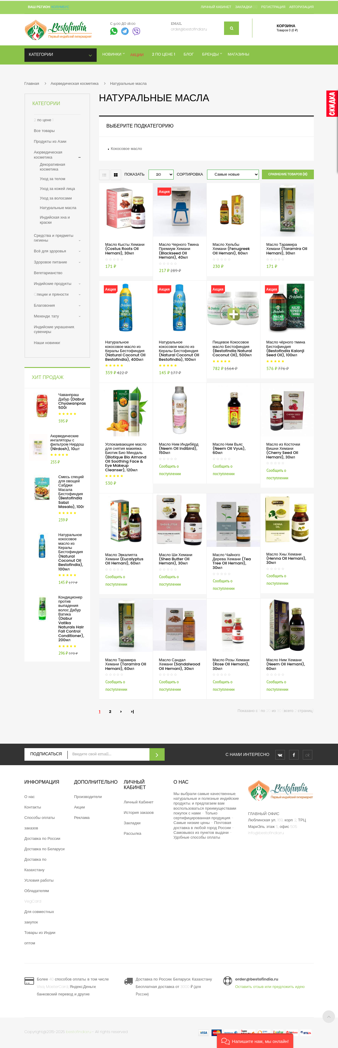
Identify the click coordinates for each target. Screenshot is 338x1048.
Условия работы (39, 880)
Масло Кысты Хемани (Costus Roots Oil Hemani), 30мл (125, 249)
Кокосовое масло (126, 148)
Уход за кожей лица (57, 188)
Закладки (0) (246, 6)
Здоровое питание (50, 262)
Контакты (32, 807)
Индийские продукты (53, 283)
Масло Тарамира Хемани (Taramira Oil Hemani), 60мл (125, 664)
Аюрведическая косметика (74, 83)
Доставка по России (42, 838)
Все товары (44, 131)
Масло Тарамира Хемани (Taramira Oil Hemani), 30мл (286, 249)
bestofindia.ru (78, 1032)
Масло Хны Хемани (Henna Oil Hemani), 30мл (286, 558)
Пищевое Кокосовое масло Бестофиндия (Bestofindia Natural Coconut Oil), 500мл (232, 348)
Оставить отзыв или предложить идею (270, 986)
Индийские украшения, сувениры (54, 329)
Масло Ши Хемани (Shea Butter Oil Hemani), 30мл (175, 559)
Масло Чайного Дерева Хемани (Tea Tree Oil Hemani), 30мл (232, 561)
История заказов (139, 812)
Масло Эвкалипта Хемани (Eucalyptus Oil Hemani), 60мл (124, 559)
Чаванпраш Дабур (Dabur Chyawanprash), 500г (74, 401)
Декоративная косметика (52, 167)
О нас (29, 797)
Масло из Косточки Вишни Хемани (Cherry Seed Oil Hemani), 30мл (283, 450)
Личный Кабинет (139, 802)
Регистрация (273, 6)
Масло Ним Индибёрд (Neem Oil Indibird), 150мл (179, 448)
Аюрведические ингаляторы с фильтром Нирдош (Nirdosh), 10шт (67, 442)
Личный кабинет (216, 6)
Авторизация (301, 6)
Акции (79, 807)
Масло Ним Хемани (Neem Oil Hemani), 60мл (285, 664)
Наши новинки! (47, 343)
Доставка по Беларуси (44, 849)
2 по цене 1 (43, 120)
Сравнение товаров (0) (287, 174)
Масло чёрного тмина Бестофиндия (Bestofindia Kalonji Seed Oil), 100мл (285, 348)
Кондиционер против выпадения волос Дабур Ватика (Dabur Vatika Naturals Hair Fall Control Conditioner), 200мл (71, 618)
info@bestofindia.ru (266, 833)
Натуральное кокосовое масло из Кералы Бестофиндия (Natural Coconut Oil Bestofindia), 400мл (125, 350)
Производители (88, 797)
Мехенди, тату (46, 316)
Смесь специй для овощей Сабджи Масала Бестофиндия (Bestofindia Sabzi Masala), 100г (71, 492)
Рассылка (132, 833)
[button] (255, 1040)
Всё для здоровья (50, 251)
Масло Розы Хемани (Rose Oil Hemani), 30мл (231, 664)
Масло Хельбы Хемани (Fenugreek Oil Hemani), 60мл (231, 249)
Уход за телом (52, 179)
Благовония (44, 305)
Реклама (81, 817)
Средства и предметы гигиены (53, 238)
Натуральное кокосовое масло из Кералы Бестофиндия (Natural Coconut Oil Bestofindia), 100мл (70, 552)
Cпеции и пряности (51, 294)
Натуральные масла (128, 83)
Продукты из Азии (50, 141)
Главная (31, 83)
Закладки (132, 823)
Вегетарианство (48, 273)
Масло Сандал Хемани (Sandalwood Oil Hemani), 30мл (179, 664)
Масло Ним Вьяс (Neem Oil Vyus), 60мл (229, 448)
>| (132, 711)
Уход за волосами (56, 198)
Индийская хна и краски (55, 219)
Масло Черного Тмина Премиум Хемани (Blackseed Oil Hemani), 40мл (179, 251)
